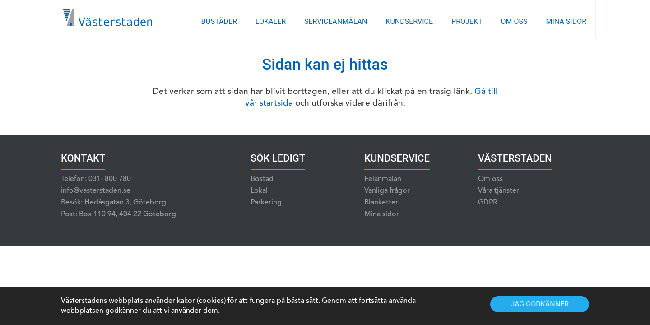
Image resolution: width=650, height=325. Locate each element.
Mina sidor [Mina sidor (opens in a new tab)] (381, 214)
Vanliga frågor (387, 191)
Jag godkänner (540, 304)
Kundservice (409, 21)
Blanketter (381, 202)
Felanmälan (382, 179)
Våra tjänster (498, 191)
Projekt (466, 21)
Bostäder (219, 21)
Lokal (259, 191)
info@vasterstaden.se (95, 191)
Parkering (266, 202)
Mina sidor (566, 21)
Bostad (262, 179)
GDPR (487, 202)
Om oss (514, 21)
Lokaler (270, 21)
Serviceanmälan (335, 21)
